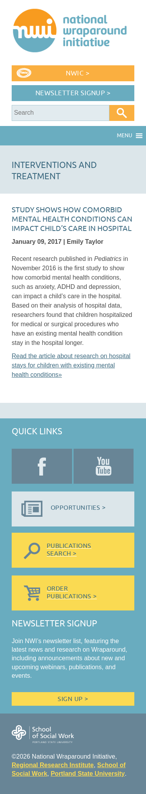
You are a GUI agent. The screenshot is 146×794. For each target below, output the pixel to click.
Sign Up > (73, 699)
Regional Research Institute (53, 765)
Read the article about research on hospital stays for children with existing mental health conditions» (71, 365)
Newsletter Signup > (73, 93)
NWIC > (78, 73)
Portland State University (88, 773)
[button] (124, 135)
